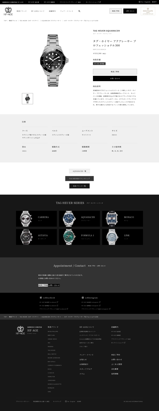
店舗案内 (52, 11)
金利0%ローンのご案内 (87, 343)
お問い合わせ (115, 78)
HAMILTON (51, 376)
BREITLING (51, 335)
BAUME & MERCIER (54, 358)
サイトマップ (57, 401)
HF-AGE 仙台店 (33, 2)
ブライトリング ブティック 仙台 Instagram (94, 311)
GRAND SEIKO (52, 339)
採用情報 (114, 374)
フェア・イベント (66, 11)
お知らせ (83, 359)
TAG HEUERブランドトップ (79, 178)
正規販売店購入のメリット (88, 331)
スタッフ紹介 (84, 346)
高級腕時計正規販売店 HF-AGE (12, 2)
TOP (5, 20)
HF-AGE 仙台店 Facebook (48, 304)
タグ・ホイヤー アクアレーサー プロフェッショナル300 (81, 20)
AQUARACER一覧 (79, 171)
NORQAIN (51, 388)
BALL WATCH (52, 354)
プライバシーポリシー (22, 401)
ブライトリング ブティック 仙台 (70, 2)
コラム (82, 374)
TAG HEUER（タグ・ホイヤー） (29, 20)
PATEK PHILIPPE (53, 331)
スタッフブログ (86, 369)
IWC (49, 343)
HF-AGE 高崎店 (49, 2)
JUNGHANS (51, 380)
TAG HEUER (51, 350)
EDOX (50, 369)
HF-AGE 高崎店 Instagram (89, 308)
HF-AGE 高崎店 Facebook (48, 308)
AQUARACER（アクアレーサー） (52, 20)
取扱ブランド (22, 11)
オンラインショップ (92, 2)
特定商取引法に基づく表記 (41, 401)
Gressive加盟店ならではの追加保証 (90, 339)
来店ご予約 (115, 72)
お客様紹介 (84, 364)
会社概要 (114, 369)
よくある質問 (116, 364)
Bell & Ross (51, 361)
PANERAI (50, 346)
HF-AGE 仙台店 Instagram (89, 304)
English (147, 2)
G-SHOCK (51, 373)
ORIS (49, 391)
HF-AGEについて (37, 11)
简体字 (79, 401)
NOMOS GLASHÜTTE (55, 384)
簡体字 (154, 2)
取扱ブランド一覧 (79, 186)
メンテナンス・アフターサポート (90, 335)
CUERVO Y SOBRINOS (55, 365)
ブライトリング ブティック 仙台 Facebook (53, 311)
